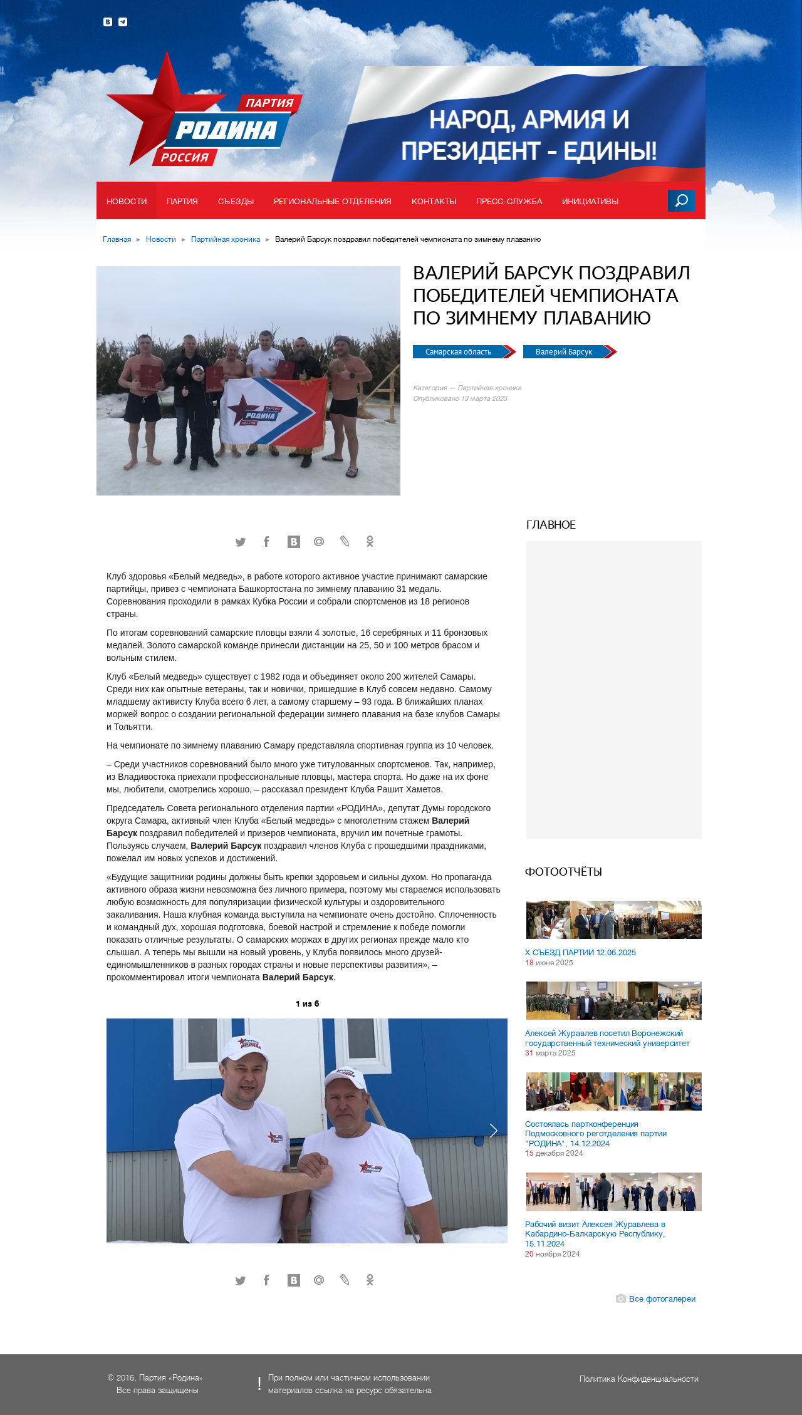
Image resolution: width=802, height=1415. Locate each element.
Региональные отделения (333, 201)
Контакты (434, 201)
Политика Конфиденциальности (639, 1379)
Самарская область (459, 351)
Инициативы (590, 201)
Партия (183, 201)
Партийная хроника (225, 239)
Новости (127, 201)
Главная (117, 239)
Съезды (236, 201)
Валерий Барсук (565, 351)
